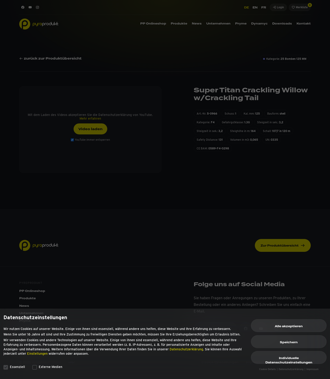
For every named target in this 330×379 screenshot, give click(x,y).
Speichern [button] (289, 345)
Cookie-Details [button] (267, 371)
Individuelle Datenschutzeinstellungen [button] (288, 362)
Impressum (312, 371)
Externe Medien (47, 369)
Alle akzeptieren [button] (289, 329)
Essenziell (14, 369)
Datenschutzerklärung (186, 351)
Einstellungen (37, 356)
